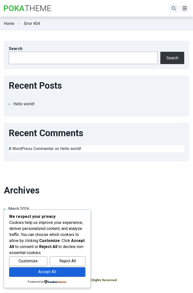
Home (9, 23)
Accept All (47, 271)
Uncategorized (21, 247)
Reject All (67, 261)
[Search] (173, 8)
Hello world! (24, 104)
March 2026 (18, 208)
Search (15, 48)
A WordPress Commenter (31, 148)
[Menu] (184, 8)
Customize (28, 261)
